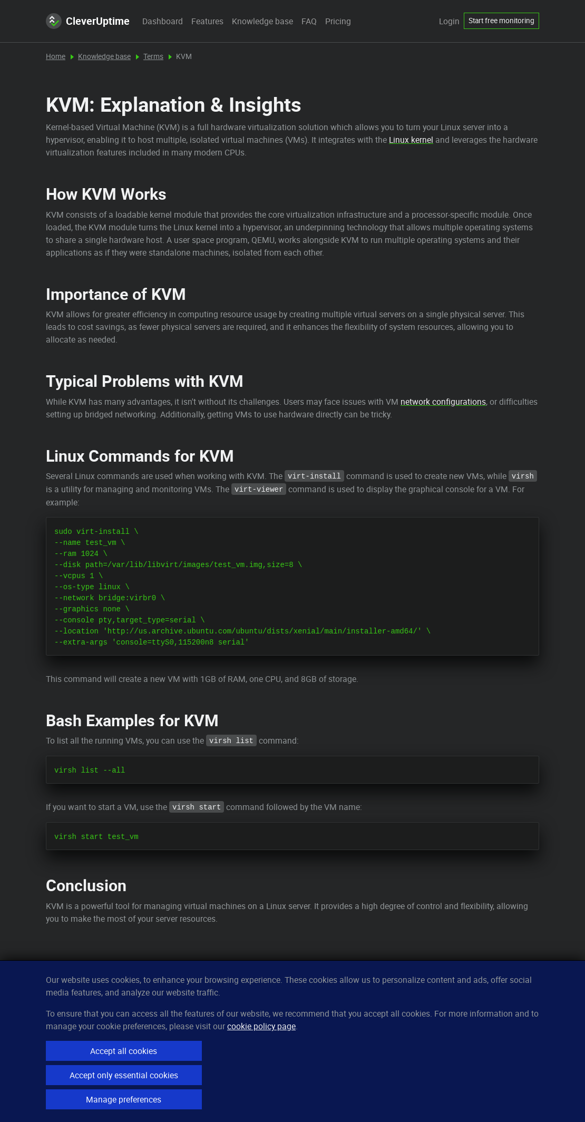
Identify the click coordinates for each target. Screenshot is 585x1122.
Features (207, 21)
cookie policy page (261, 1026)
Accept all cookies (123, 1051)
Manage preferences (123, 1099)
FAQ (309, 21)
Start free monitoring (501, 20)
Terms (153, 56)
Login (449, 21)
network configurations (443, 401)
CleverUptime (88, 21)
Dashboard (162, 21)
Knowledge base (262, 21)
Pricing (338, 21)
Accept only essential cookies (124, 1075)
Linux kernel (411, 139)
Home (55, 56)
